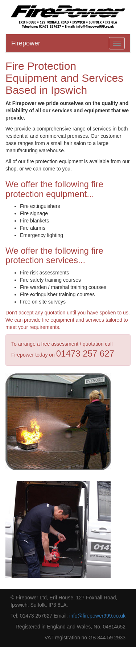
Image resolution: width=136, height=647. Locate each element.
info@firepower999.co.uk (97, 616)
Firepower (25, 43)
